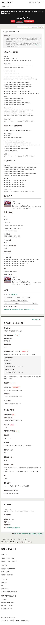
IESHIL (18, 620)
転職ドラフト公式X (7, 575)
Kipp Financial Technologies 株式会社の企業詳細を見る (30, 27)
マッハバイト (4, 620)
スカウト (13, 539)
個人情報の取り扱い (7, 605)
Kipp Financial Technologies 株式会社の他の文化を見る (19, 309)
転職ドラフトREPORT (8, 569)
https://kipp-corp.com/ (14, 527)
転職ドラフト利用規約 (7, 602)
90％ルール (38, 44)
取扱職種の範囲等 (6, 608)
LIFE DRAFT (5, 572)
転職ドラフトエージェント (9, 561)
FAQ (2, 585)
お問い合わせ (5, 588)
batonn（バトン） (25, 620)
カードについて (13, 294)
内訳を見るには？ (37, 319)
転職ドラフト (5, 539)
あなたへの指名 (22, 539)
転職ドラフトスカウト (7, 558)
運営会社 (4, 599)
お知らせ (4, 582)
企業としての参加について (9, 591)
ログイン (37, 2)
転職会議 (12, 620)
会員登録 (31, 2)
